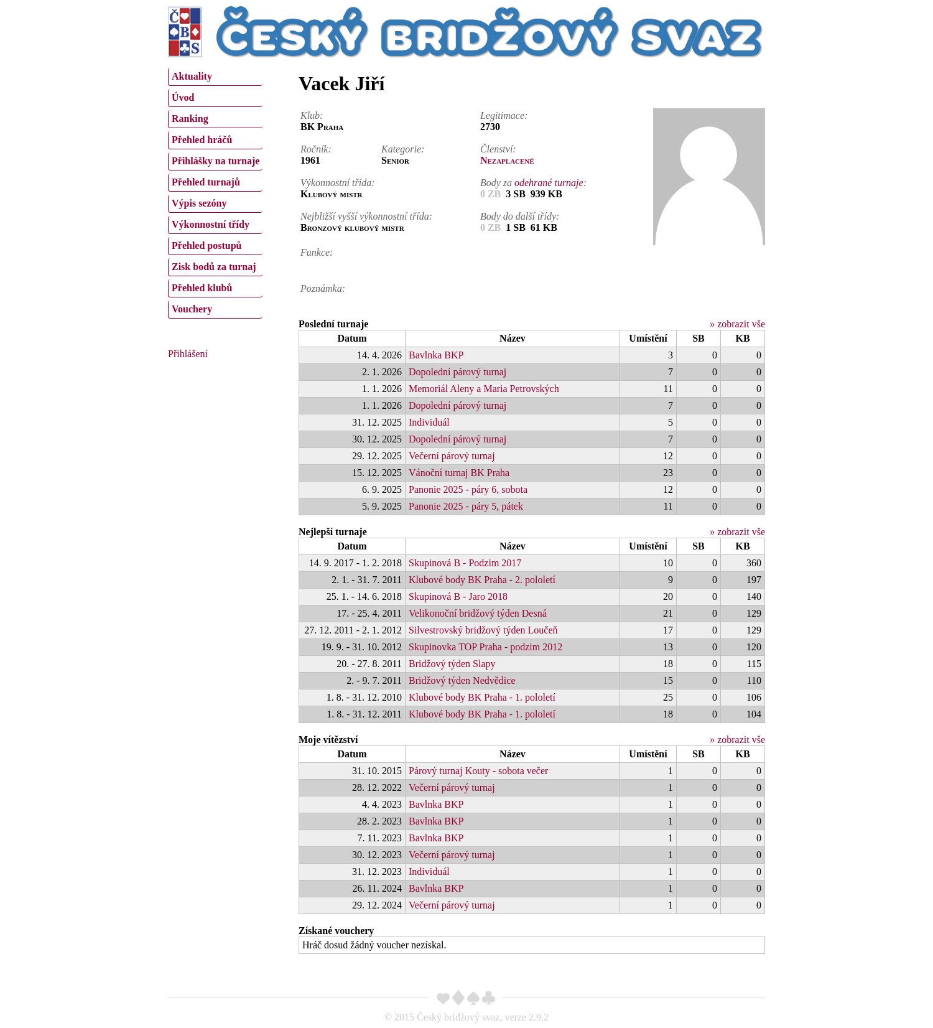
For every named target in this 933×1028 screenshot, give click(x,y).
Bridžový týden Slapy (452, 663)
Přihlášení (188, 353)
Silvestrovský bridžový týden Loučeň (483, 630)
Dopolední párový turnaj (457, 372)
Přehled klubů (202, 288)
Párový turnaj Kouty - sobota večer (478, 770)
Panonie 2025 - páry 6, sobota (468, 489)
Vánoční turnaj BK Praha (459, 472)
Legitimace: (503, 115)
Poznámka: (322, 288)
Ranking (190, 118)
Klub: (311, 115)
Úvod (183, 97)
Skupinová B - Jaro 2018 (458, 596)
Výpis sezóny (199, 203)
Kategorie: (402, 149)
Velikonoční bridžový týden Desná (478, 613)
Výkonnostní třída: (337, 182)
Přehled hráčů (202, 139)
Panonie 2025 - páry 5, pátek (466, 506)
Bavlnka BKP (436, 355)
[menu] (215, 192)
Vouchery (192, 309)
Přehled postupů (206, 245)
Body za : (533, 182)
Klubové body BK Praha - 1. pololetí (482, 697)
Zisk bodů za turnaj (214, 266)
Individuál (429, 422)
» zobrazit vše (737, 324)
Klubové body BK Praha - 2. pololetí (482, 579)
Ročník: (316, 149)
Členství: (498, 149)
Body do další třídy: (520, 216)
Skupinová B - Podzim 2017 (465, 563)
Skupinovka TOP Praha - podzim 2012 (485, 647)
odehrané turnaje (548, 182)
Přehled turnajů (206, 182)
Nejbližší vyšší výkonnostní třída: (366, 216)
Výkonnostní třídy (210, 224)
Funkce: (316, 252)
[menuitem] (215, 77)
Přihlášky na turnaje (215, 161)
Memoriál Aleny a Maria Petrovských (484, 388)
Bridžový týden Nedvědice (462, 680)
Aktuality (192, 76)
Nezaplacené (507, 160)
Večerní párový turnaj (452, 456)
